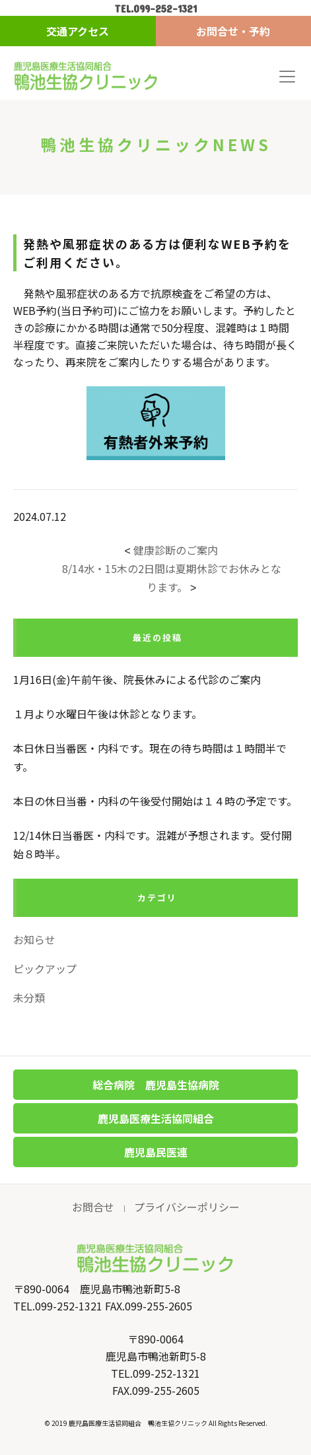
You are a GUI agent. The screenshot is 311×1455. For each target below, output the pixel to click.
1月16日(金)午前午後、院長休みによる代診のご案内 (137, 679)
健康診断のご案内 (175, 550)
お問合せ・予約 (233, 31)
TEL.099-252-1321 (155, 9)
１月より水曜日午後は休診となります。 (107, 714)
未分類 (29, 997)
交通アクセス (77, 31)
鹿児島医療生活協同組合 (156, 1118)
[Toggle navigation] (287, 76)
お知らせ (34, 939)
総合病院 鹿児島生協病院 (155, 1085)
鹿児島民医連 (156, 1152)
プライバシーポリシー (187, 1207)
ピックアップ (45, 968)
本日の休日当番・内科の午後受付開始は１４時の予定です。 (155, 801)
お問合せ (93, 1207)
